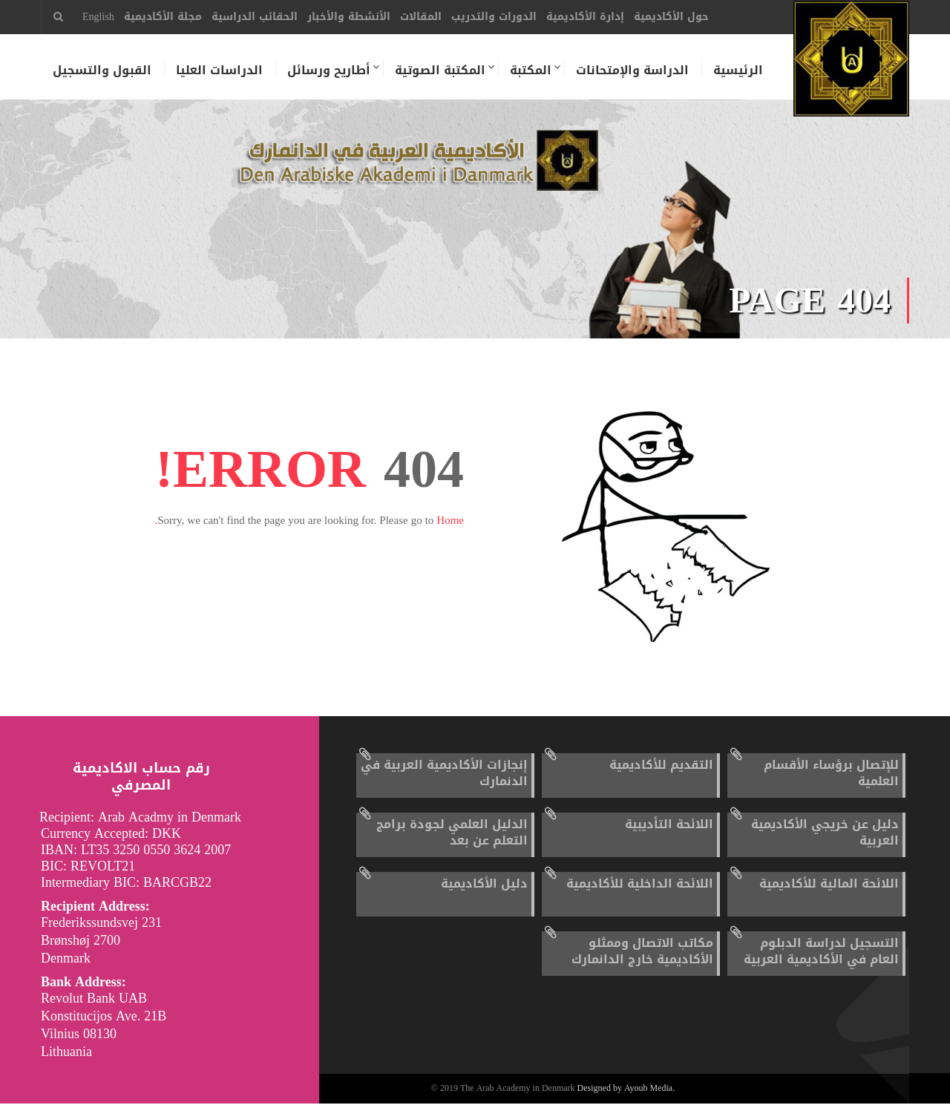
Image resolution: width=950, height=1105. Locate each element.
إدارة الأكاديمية (585, 17)
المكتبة (530, 70)
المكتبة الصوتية (439, 70)
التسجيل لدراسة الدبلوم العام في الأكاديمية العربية (821, 952)
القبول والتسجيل (101, 70)
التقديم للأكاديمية (661, 766)
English (98, 17)
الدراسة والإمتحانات (631, 70)
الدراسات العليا (218, 70)
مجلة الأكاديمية (163, 17)
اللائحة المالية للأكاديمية (829, 884)
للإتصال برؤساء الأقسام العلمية (831, 774)
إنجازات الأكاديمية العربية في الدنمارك (444, 774)
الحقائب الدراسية (255, 17)
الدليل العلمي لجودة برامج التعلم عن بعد (452, 833)
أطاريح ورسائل (328, 70)
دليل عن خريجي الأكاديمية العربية (825, 833)
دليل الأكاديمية (484, 884)
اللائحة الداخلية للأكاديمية (639, 884)
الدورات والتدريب (494, 17)
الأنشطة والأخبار (348, 17)
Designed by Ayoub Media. (626, 1090)
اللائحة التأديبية (669, 825)
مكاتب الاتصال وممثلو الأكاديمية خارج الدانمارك (642, 952)
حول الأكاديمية (671, 17)
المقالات (421, 17)
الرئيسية (737, 70)
